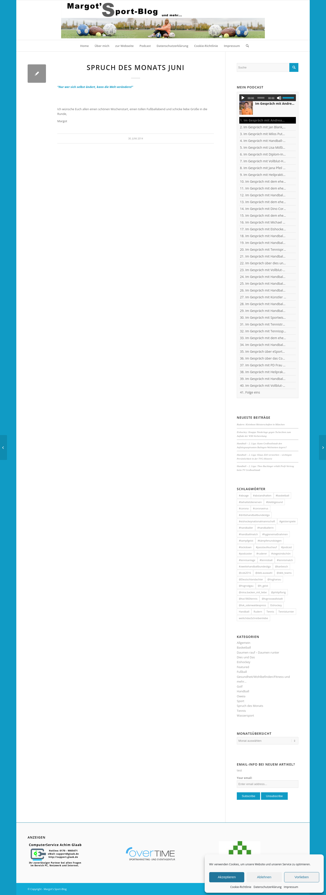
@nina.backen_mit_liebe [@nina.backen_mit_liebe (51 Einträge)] (253, 592)
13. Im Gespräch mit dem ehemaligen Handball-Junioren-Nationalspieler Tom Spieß (263, 202)
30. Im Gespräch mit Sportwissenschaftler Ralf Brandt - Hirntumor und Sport (263, 317)
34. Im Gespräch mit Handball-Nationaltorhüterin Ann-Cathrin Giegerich (263, 345)
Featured (243, 667)
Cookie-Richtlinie (240, 887)
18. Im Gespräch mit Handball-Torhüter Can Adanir (263, 236)
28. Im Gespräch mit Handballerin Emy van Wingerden (263, 304)
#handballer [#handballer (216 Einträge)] (246, 527)
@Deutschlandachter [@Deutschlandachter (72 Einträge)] (251, 579)
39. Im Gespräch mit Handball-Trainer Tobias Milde (263, 379)
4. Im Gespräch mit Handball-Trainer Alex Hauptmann (263, 141)
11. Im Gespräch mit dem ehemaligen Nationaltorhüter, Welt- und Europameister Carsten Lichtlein (263, 188)
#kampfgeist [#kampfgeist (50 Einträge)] (246, 540)
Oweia (241, 696)
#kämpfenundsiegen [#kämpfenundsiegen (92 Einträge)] (270, 540)
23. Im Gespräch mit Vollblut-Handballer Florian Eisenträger (263, 270)
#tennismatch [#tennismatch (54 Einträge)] (285, 560)
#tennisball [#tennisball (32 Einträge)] (266, 560)
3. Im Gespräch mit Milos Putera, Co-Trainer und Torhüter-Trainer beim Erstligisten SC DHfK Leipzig (263, 134)
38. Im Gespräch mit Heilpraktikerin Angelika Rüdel (263, 372)
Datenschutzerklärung (268, 887)
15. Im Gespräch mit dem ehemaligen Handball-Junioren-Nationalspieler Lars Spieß (263, 215)
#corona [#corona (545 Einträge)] (244, 508)
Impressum (291, 887)
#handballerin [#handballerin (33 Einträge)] (265, 527)
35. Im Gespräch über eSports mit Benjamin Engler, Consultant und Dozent (263, 351)
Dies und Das (246, 657)
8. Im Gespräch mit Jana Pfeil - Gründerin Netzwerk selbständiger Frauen (263, 168)
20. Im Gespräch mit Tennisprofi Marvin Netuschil (263, 249)
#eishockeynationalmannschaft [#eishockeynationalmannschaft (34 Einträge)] (257, 521)
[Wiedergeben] (243, 98)
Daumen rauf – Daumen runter (258, 652)
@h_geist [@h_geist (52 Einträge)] (263, 585)
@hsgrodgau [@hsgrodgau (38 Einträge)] (246, 585)
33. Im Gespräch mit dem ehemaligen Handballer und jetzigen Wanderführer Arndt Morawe (263, 338)
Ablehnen (264, 877)
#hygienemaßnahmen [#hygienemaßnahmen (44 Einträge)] (275, 534)
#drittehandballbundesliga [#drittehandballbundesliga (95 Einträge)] (254, 515)
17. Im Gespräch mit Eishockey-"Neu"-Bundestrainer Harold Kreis (263, 229)
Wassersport (245, 715)
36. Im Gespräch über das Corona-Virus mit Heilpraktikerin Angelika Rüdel (263, 358)
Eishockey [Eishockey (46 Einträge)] (276, 605)
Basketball (244, 647)
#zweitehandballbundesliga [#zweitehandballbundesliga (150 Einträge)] (255, 566)
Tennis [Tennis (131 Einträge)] (270, 611)
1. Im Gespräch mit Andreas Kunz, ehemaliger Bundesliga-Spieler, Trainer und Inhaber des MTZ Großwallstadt (263, 120)
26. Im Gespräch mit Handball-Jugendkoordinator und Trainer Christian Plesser (263, 290)
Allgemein (243, 643)
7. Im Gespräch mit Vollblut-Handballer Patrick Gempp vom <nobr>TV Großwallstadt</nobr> (263, 161)
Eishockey (243, 662)
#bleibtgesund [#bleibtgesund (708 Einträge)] (274, 502)
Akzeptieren (227, 877)
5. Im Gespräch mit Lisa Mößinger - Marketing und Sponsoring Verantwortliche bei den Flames (263, 147)
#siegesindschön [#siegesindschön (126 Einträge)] (281, 553)
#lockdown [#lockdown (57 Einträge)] (245, 547)
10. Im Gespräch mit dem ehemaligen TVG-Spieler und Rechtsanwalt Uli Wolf (263, 181)
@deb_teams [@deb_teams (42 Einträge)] (284, 572)
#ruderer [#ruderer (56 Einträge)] (261, 553)
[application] (267, 97)
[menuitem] (84, 45)
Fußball (242, 672)
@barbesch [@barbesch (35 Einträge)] (281, 566)
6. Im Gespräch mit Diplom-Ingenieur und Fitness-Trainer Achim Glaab (263, 154)
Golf (239, 686)
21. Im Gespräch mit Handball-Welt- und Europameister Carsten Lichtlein (263, 256)
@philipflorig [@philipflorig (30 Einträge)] (278, 592)
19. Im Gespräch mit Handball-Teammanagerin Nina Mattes (263, 243)
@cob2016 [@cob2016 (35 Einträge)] (245, 572)
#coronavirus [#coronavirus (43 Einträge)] (260, 508)
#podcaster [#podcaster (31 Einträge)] (245, 553)
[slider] (260, 98)
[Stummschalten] (279, 98)
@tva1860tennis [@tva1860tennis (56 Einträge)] (248, 598)
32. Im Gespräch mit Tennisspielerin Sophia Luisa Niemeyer (263, 331)
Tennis (241, 711)
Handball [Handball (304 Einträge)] (244, 611)
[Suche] (246, 45)
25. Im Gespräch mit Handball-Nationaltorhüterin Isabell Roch (263, 283)
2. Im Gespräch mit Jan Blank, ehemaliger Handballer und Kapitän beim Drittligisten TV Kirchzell (263, 127)
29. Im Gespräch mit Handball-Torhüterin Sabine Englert (263, 311)
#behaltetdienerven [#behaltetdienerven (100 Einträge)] (250, 502)
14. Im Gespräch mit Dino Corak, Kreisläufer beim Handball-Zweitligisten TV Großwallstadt (263, 209)
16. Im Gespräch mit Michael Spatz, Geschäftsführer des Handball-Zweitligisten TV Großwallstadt (263, 222)
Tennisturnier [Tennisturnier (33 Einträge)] (286, 611)
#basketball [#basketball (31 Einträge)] (282, 495)
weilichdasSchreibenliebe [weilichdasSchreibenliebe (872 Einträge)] (253, 618)
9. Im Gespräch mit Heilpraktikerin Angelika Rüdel (263, 175)
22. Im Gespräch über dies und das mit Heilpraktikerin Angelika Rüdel (263, 263)
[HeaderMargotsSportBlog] (163, 20)
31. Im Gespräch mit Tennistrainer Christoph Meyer (263, 324)
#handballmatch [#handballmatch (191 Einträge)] (248, 534)
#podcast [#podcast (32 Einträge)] (286, 547)
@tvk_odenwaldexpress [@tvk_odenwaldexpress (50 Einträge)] (252, 605)
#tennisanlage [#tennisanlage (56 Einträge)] (247, 560)
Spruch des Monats (250, 706)
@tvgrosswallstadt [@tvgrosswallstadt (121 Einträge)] (272, 598)
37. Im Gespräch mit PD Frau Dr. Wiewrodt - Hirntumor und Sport (263, 365)
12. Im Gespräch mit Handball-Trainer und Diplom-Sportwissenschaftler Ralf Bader (263, 195)
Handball (243, 691)
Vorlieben (302, 877)
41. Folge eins (250, 392)
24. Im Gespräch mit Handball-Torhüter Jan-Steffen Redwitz (263, 277)
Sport (240, 701)
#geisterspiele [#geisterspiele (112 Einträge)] (287, 521)
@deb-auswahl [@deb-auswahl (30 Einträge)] (263, 572)
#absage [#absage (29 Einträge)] (244, 495)
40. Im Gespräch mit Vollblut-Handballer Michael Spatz (263, 385)
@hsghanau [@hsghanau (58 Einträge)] (274, 579)
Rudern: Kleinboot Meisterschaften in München (261, 424)
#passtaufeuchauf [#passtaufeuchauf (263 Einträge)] (266, 547)
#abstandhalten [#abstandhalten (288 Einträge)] (262, 495)
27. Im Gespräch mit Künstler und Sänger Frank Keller (263, 297)
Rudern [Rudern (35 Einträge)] (258, 611)
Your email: (244, 778)
